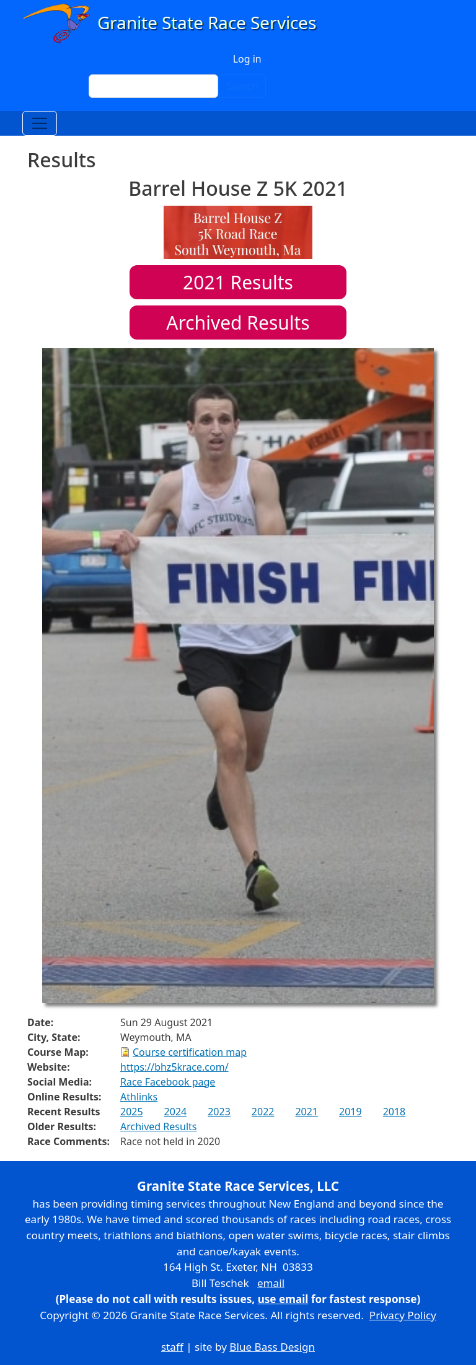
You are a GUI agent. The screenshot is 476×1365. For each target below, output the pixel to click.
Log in (247, 59)
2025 (131, 1111)
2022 (263, 1111)
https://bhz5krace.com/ (174, 1067)
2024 (175, 1111)
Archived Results (237, 322)
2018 (394, 1111)
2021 (306, 1111)
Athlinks (138, 1097)
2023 (219, 1111)
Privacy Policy (402, 1315)
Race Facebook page (167, 1082)
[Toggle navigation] (39, 123)
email (270, 1283)
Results (238, 282)
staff (172, 1347)
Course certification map (190, 1052)
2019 (350, 1111)
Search (242, 86)
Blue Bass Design (272, 1347)
